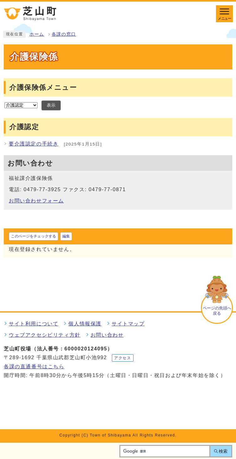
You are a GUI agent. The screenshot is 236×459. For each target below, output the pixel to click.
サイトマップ (128, 323)
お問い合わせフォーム (36, 200)
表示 (51, 105)
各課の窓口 (64, 34)
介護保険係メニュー (43, 87)
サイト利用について (33, 323)
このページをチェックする (33, 236)
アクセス (122, 358)
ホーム (36, 34)
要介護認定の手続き (33, 143)
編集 (66, 236)
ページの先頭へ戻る (217, 311)
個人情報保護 (85, 323)
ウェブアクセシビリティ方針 (45, 335)
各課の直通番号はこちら (34, 366)
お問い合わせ (107, 335)
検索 (223, 451)
